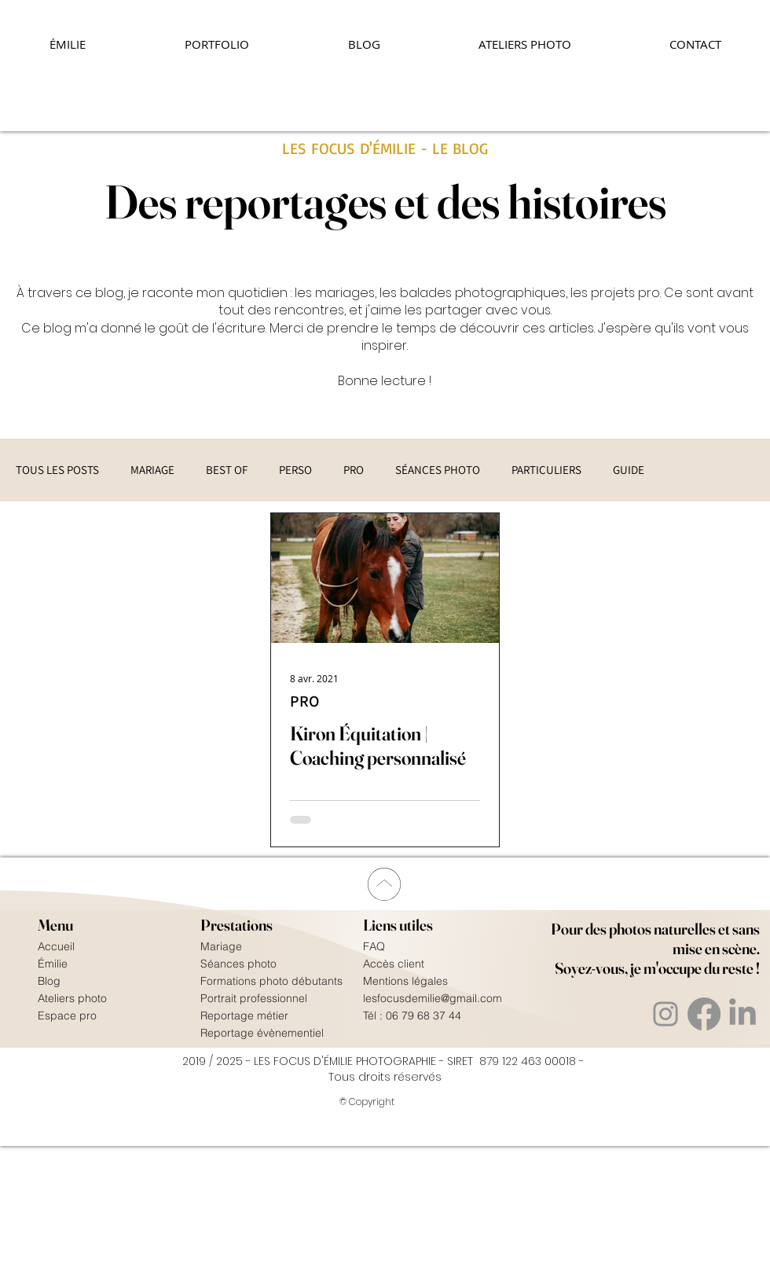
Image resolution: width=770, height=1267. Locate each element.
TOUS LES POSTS (57, 470)
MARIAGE (152, 470)
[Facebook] (704, 1013)
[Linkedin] (742, 1013)
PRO (353, 470)
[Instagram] (665, 1013)
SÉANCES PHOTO (437, 470)
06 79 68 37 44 (423, 1015)
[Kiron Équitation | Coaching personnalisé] (385, 578)
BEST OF (227, 470)
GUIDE (628, 470)
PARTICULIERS (546, 470)
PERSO (295, 470)
